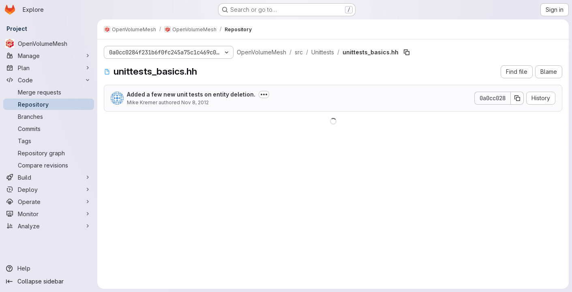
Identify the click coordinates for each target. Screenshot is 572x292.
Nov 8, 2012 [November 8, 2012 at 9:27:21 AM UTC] (195, 102)
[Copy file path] (406, 52)
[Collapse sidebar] (48, 281)
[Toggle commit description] (264, 94)
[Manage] (48, 55)
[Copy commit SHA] (517, 98)
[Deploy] (48, 189)
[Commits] (48, 128)
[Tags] (48, 140)
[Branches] (48, 116)
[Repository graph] (48, 153)
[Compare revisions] (48, 165)
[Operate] (48, 201)
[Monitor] (48, 213)
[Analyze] (48, 226)
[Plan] (48, 67)
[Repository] (48, 104)
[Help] (48, 268)
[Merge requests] (48, 92)
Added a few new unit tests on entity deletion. (191, 94)
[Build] (48, 177)
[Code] (48, 80)
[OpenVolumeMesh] (48, 43)
